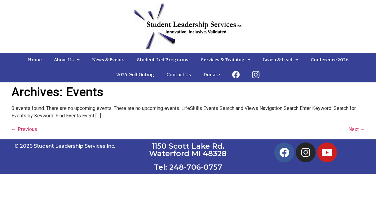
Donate (211, 74)
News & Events (108, 60)
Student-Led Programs (162, 60)
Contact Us (178, 74)
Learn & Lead (280, 60)
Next (356, 129)
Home (35, 60)
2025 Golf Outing (135, 74)
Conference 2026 (329, 60)
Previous (24, 129)
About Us (67, 60)
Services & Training (225, 60)
